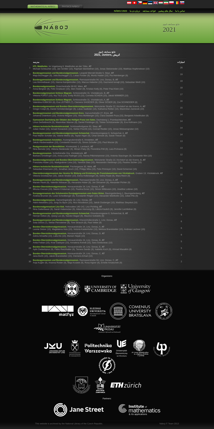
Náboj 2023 (120, 11)
